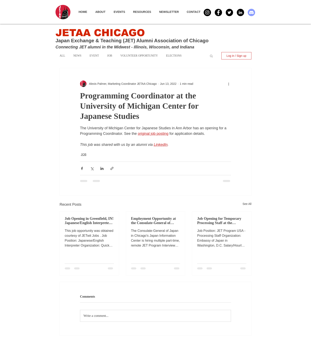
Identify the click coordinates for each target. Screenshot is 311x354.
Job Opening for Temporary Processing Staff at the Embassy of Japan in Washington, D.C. (219, 221)
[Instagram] (207, 12)
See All (246, 203)
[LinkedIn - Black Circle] (240, 12)
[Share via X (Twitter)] (92, 168)
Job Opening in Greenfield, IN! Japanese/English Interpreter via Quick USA (89, 221)
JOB (83, 154)
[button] (121, 12)
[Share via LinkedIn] (102, 168)
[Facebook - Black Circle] (218, 12)
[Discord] (251, 12)
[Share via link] (112, 168)
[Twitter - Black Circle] (229, 12)
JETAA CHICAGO (100, 32)
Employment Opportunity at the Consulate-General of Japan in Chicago (153, 221)
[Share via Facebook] (82, 168)
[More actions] (228, 83)
